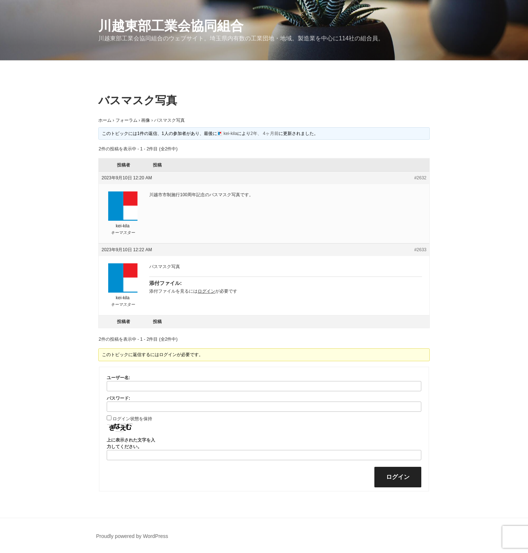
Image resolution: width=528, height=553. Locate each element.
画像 (145, 120)
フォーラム (126, 120)
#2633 (420, 249)
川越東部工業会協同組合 (170, 25)
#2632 (420, 177)
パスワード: (118, 398)
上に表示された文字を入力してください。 (131, 443)
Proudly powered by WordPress (132, 536)
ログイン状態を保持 (132, 418)
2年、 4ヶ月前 (264, 133)
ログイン (206, 291)
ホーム (104, 120)
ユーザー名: (118, 377)
